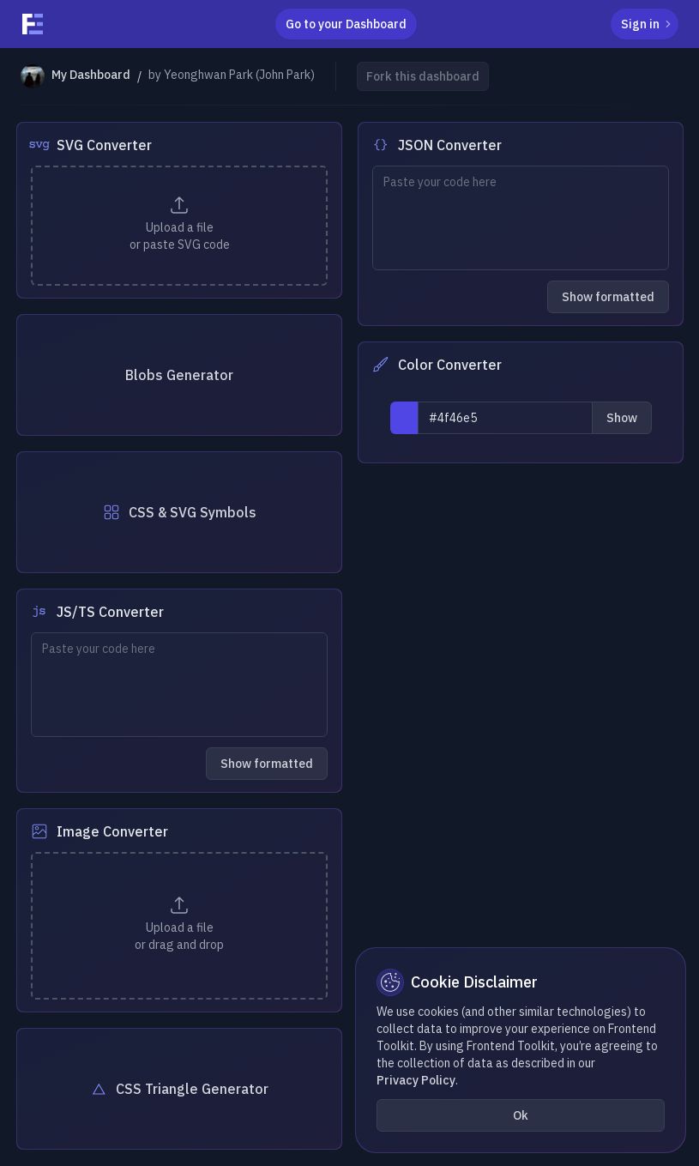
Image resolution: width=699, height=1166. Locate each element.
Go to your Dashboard (346, 24)
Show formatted (608, 297)
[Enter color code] (505, 418)
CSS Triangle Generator (178, 1088)
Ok (520, 1115)
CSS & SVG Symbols (178, 512)
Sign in (648, 24)
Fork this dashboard (422, 76)
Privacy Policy (416, 1080)
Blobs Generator (179, 375)
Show (621, 418)
